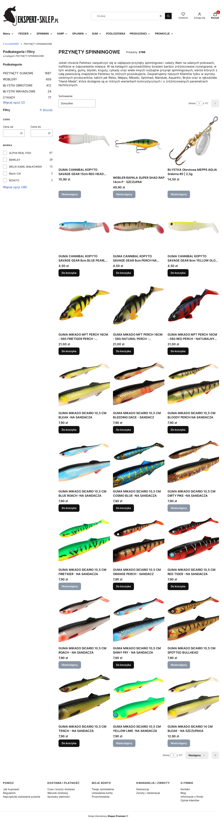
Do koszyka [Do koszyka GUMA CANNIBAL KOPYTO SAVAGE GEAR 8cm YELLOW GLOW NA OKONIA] (178, 272)
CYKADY (27, 97)
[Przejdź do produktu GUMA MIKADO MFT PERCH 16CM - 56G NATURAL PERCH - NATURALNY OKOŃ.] (138, 305)
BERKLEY (14, 159)
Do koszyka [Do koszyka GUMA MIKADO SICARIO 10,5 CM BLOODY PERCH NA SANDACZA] (178, 429)
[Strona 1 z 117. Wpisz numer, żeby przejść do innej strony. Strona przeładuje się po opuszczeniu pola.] (199, 103)
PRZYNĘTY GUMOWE (27, 73)
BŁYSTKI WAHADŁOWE (27, 91)
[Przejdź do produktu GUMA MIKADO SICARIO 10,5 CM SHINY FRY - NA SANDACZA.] (138, 619)
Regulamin (9, 792)
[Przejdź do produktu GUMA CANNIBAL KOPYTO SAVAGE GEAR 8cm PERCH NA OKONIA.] (138, 227)
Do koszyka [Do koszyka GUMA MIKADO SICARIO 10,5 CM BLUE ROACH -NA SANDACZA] (69, 508)
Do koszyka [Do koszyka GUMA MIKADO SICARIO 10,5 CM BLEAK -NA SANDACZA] (69, 429)
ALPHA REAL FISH (20, 152)
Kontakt (185, 789)
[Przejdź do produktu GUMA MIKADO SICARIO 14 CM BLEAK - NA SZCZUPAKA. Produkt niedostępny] (193, 697)
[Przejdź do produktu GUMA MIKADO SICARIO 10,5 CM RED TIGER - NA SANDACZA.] (193, 540)
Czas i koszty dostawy (61, 789)
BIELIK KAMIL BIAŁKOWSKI (25, 166)
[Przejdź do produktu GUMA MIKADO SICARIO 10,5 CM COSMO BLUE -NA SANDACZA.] (138, 462)
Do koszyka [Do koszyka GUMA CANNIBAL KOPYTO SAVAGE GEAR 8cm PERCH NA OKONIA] (123, 272)
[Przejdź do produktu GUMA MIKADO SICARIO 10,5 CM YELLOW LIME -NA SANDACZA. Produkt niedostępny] (138, 697)
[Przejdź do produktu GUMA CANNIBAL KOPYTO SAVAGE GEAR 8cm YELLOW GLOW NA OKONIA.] (193, 227)
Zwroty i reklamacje (148, 792)
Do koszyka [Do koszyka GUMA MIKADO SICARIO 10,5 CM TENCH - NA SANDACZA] (69, 743)
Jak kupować (11, 789)
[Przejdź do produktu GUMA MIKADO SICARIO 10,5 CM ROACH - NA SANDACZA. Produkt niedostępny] (84, 619)
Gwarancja (142, 789)
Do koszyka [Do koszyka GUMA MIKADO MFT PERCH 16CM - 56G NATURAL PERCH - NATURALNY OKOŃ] (123, 351)
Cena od (8, 126)
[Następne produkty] (197, 755)
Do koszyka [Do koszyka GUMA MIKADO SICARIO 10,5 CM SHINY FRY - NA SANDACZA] (123, 664)
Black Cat (15, 173)
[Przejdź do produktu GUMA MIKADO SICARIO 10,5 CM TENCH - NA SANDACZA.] (84, 697)
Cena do (36, 126)
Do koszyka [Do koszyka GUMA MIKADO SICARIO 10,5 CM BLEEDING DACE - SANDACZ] (123, 429)
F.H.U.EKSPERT (11, 44)
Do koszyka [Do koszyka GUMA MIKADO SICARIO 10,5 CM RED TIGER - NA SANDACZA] (178, 586)
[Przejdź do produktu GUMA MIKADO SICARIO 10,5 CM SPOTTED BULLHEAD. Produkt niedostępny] (193, 619)
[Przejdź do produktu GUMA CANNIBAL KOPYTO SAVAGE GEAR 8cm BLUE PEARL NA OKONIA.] (84, 227)
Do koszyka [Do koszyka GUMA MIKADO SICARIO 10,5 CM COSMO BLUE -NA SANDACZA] (123, 508)
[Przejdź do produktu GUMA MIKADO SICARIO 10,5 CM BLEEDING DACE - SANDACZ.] (138, 383)
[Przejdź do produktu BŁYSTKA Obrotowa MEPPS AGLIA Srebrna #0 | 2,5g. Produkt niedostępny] (193, 140)
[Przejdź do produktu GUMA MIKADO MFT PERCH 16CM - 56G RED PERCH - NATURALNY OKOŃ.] (193, 305)
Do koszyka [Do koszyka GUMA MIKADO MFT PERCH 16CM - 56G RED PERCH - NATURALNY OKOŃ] (178, 351)
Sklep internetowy (107, 816)
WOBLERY (27, 79)
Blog (183, 792)
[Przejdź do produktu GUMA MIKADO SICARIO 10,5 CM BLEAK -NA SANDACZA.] (84, 383)
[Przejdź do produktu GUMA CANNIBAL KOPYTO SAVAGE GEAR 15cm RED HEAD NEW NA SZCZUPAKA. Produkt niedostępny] (84, 140)
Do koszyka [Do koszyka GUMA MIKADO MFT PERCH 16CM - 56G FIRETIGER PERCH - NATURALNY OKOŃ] (69, 351)
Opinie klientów (190, 800)
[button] (168, 16)
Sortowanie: (66, 96)
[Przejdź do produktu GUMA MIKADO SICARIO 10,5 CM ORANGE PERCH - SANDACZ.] (138, 540)
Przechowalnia (100, 796)
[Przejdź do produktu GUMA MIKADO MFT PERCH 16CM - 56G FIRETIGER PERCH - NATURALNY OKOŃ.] (84, 305)
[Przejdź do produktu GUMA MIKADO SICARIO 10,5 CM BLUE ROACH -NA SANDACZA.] (84, 462)
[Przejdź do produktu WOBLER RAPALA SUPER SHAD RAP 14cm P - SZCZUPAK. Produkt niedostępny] (138, 144)
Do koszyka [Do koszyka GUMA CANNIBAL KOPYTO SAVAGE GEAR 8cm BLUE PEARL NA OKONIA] (69, 272)
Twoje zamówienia (103, 789)
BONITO (14, 180)
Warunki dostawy (57, 792)
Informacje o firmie (192, 796)
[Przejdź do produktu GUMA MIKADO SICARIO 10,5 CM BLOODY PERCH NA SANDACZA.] (193, 383)
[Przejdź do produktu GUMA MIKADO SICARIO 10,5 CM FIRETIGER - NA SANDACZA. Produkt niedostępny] (84, 540)
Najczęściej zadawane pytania (21, 796)
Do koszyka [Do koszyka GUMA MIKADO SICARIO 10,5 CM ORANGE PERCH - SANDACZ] (123, 586)
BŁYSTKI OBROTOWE (27, 85)
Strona (192, 103)
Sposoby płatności (58, 796)
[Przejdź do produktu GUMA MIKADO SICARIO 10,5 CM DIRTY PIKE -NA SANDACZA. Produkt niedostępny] (193, 462)
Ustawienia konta (102, 792)
